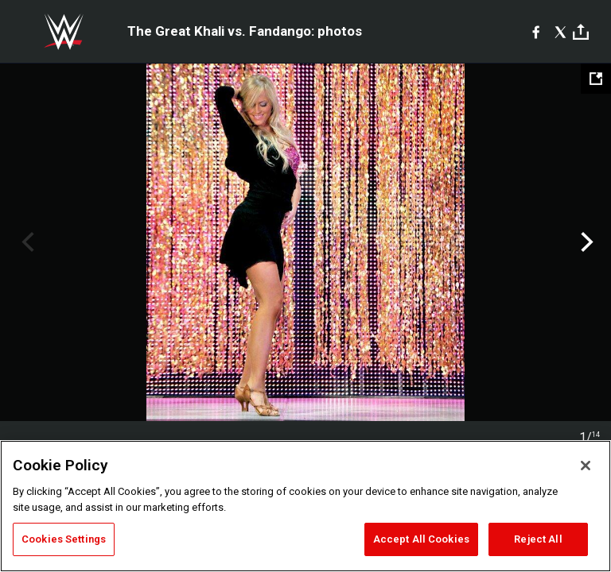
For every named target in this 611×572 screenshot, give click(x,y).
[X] (560, 32)
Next (585, 242)
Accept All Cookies (421, 539)
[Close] (585, 465)
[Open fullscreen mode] (596, 79)
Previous (26, 242)
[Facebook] (535, 32)
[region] (305, 506)
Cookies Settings (63, 539)
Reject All (538, 539)
